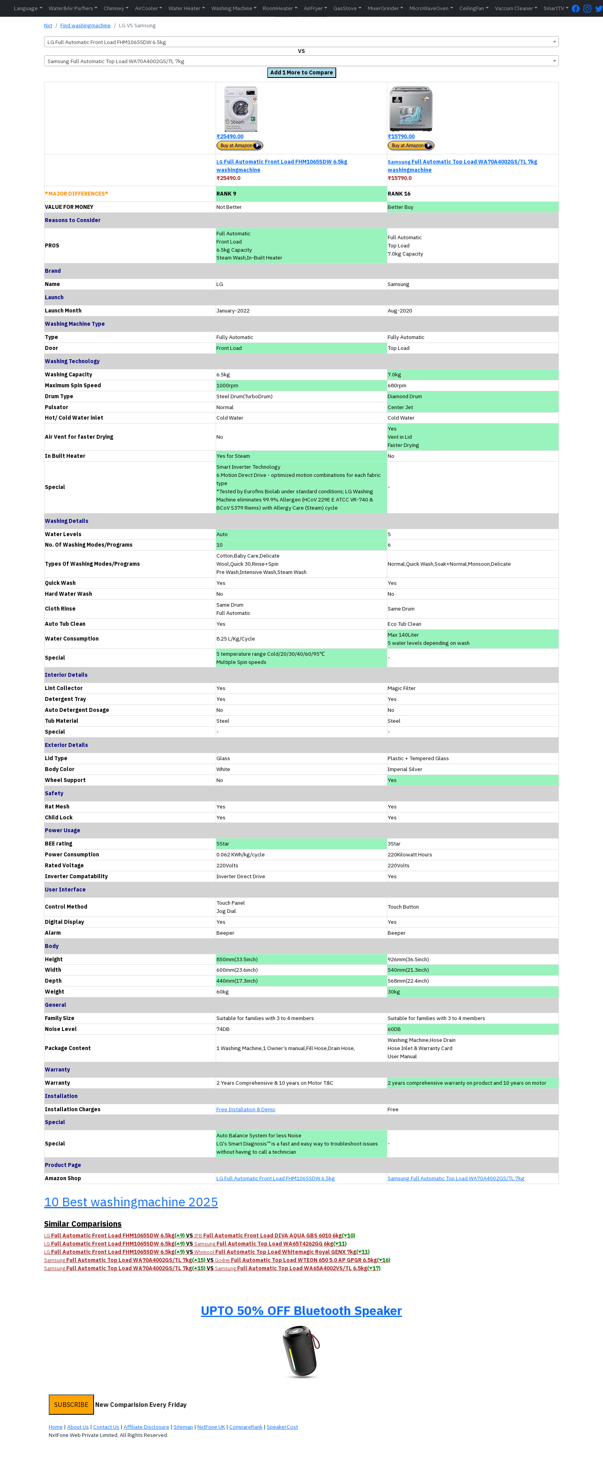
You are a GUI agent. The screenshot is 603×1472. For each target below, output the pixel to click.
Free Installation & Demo (245, 1109)
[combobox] (301, 41)
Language (26, 8)
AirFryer (313, 8)
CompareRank (245, 1426)
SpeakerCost (282, 1426)
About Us (78, 1426)
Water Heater (184, 8)
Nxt (48, 25)
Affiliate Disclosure (146, 1426)
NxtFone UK (211, 1426)
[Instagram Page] (589, 8)
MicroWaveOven (429, 8)
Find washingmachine (85, 25)
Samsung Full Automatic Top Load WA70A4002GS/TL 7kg (456, 1178)
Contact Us (106, 1426)
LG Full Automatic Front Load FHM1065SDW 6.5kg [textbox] (107, 42)
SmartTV (554, 8)
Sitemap (183, 1426)
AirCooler (146, 8)
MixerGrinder (383, 8)
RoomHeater (278, 8)
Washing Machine (231, 8)
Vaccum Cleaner (514, 8)
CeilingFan (471, 8)
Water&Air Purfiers (71, 8)
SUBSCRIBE (71, 1404)
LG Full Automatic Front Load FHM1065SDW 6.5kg (275, 1178)
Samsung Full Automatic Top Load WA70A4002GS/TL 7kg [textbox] (116, 61)
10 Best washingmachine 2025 (131, 1201)
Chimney (114, 8)
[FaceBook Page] (577, 8)
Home (56, 1426)
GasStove (345, 8)
